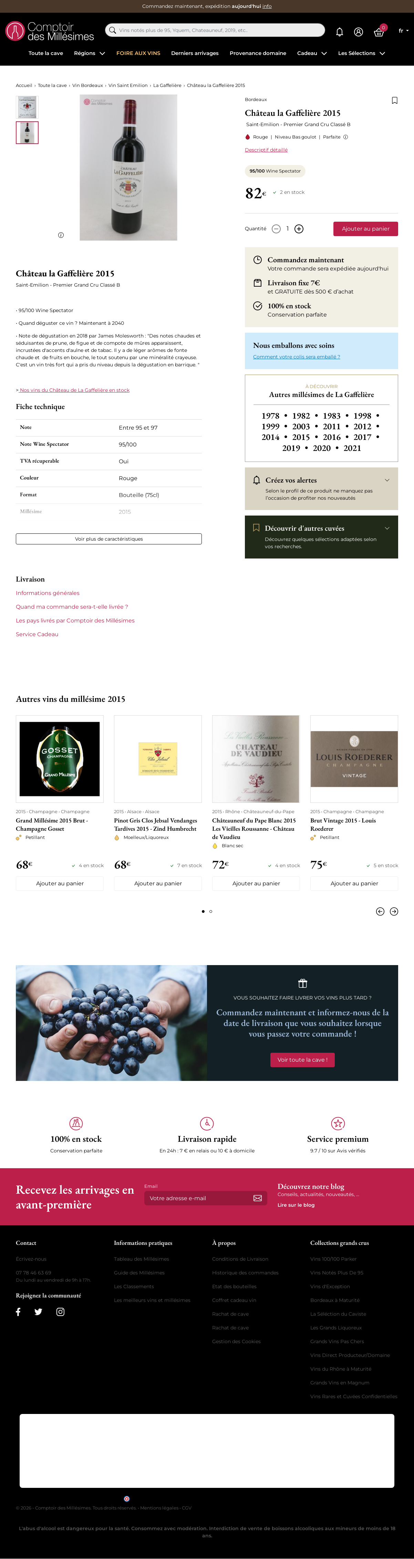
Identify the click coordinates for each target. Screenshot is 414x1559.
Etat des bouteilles (234, 1286)
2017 (366, 437)
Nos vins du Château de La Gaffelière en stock (74, 390)
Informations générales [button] (48, 593)
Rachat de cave (230, 1314)
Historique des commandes (245, 1273)
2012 (366, 426)
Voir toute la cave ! (303, 1060)
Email (151, 1186)
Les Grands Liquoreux (336, 1328)
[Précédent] (381, 911)
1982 (306, 415)
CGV (187, 1508)
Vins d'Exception (330, 1286)
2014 (275, 437)
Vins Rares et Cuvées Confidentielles (353, 1396)
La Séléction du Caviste (338, 1314)
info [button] (267, 6)
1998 (366, 415)
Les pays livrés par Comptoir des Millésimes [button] (75, 620)
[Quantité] (287, 229)
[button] (344, 137)
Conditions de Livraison (240, 1259)
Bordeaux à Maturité (335, 1300)
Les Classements (134, 1286)
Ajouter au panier (366, 228)
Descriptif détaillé (266, 150)
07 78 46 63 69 (33, 1273)
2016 (337, 437)
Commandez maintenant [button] (306, 259)
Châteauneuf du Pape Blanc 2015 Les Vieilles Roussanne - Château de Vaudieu (254, 828)
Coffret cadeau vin (234, 1300)
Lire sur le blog (296, 1205)
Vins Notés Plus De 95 (336, 1273)
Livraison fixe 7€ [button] (294, 282)
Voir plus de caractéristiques (109, 539)
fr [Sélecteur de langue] (402, 30)
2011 (337, 426)
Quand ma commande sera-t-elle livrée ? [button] (72, 607)
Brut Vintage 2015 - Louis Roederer (343, 824)
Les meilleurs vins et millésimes (152, 1300)
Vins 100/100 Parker (333, 1259)
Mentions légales (159, 1508)
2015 (306, 437)
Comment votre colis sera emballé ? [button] (296, 357)
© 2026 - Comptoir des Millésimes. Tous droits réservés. (77, 1508)
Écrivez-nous (31, 1259)
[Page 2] (210, 911)
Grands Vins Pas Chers (337, 1341)
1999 (275, 426)
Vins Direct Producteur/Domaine (350, 1355)
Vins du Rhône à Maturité (340, 1369)
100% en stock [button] (289, 305)
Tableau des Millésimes (141, 1259)
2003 (306, 426)
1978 (275, 415)
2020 (327, 448)
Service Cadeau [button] (37, 634)
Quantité (255, 228)
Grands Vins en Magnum (340, 1383)
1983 (337, 415)
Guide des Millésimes (139, 1273)
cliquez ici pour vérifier (266, 1498)
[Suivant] (392, 911)
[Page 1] (203, 911)
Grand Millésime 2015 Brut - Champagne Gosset (52, 824)
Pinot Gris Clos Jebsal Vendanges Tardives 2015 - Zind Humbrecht (155, 824)
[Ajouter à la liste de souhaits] (394, 100)
